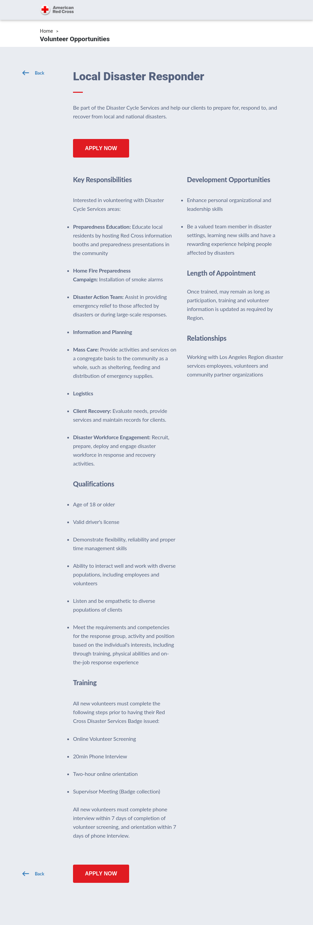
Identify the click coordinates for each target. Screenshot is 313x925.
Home (46, 31)
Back (39, 73)
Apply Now (101, 148)
